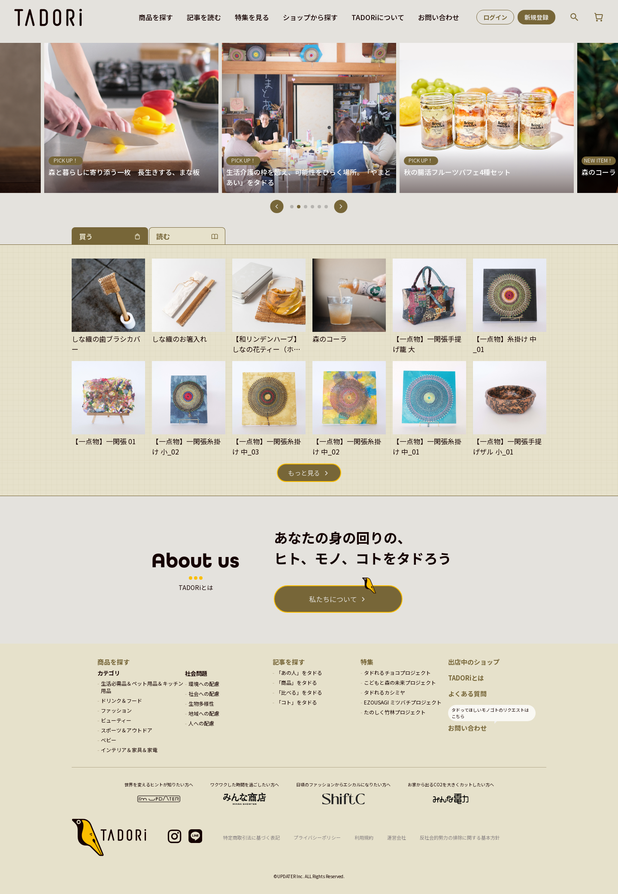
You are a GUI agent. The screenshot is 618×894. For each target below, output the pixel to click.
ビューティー (116, 720)
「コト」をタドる (296, 702)
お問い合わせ (438, 17)
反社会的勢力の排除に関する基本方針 (460, 837)
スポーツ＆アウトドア (126, 730)
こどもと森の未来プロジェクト (400, 682)
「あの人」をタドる (299, 672)
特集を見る (252, 17)
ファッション (116, 710)
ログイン (495, 17)
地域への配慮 (203, 713)
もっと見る (304, 472)
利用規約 (363, 837)
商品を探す (156, 17)
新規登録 (536, 17)
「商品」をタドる (296, 682)
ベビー (108, 739)
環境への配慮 (203, 683)
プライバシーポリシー (317, 837)
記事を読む (204, 17)
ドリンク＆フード (121, 700)
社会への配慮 (203, 693)
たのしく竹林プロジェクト (395, 712)
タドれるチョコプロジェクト (397, 672)
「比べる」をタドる (299, 692)
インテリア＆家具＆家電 (129, 749)
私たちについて (333, 599)
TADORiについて (377, 17)
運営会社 (396, 837)
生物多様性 (201, 703)
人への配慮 (201, 723)
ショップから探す (310, 17)
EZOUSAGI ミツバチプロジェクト (403, 702)
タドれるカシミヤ (384, 692)
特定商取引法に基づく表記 (251, 837)
